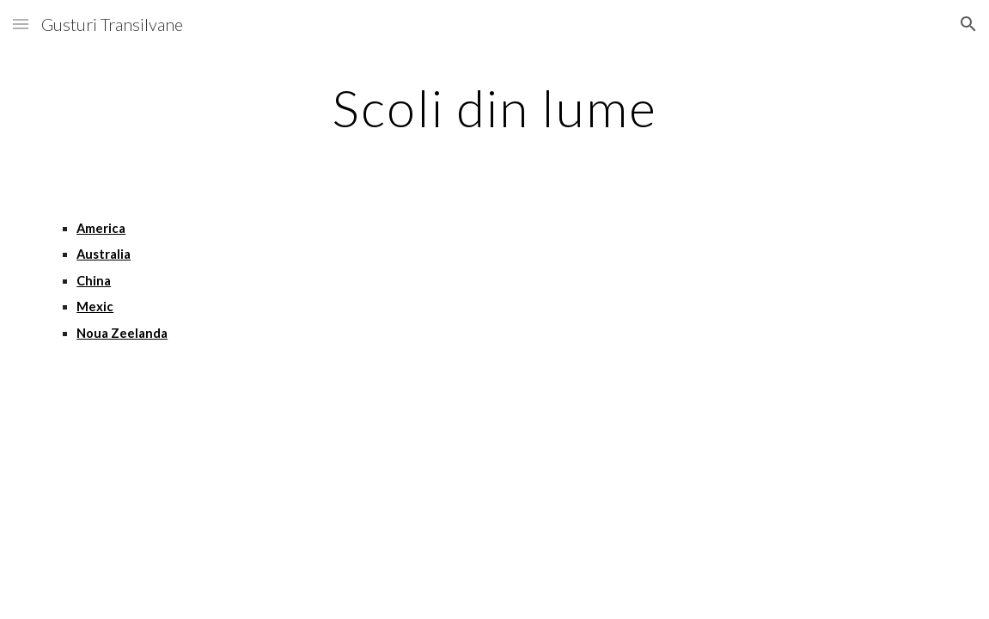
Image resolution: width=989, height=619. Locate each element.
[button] (20, 23)
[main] (494, 107)
